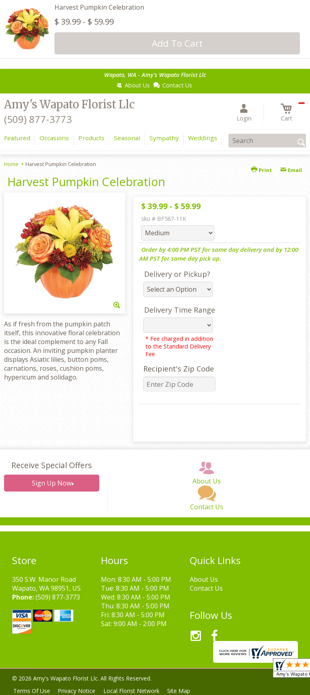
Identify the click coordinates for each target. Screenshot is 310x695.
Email (291, 170)
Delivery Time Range (179, 310)
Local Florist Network (136, 691)
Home (11, 164)
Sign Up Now (51, 483)
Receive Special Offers (51, 465)
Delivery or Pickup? (177, 274)
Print (261, 170)
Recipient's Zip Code (178, 368)
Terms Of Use (32, 691)
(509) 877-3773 (38, 119)
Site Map (185, 691)
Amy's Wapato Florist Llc (69, 104)
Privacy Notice (79, 691)
